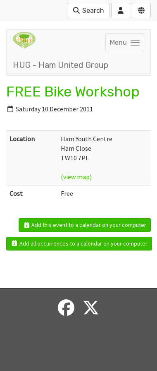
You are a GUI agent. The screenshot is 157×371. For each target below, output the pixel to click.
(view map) (76, 177)
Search (88, 10)
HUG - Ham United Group (60, 65)
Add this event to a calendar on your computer (85, 225)
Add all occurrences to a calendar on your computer (79, 243)
